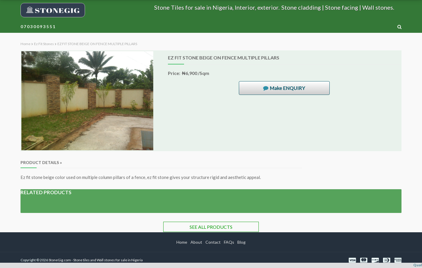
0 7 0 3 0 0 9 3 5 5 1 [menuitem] (38, 26)
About (196, 242)
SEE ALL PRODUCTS (211, 227)
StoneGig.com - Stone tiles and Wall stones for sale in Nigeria (96, 260)
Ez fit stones (44, 44)
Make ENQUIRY (287, 88)
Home (25, 44)
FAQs (229, 242)
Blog (241, 242)
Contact (213, 242)
